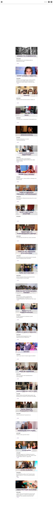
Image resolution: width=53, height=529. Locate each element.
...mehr (17, 63)
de (44, 1)
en (46, 1)
